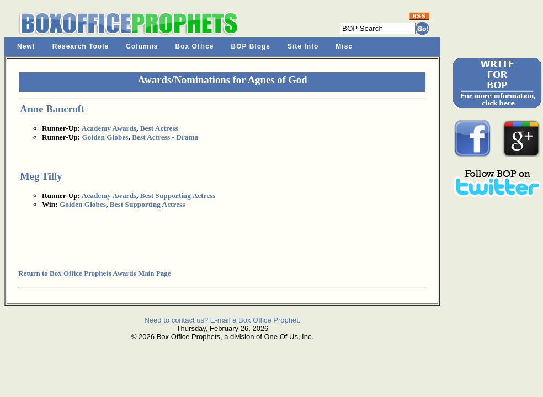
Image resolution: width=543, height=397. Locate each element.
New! (26, 46)
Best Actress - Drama (165, 137)
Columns (142, 46)
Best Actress (159, 128)
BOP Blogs (250, 46)
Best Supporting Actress (178, 195)
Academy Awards (109, 128)
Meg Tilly (41, 176)
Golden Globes (105, 137)
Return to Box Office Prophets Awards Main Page (94, 273)
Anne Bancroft (52, 109)
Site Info (303, 46)
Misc (344, 46)
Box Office (194, 46)
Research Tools (80, 46)
